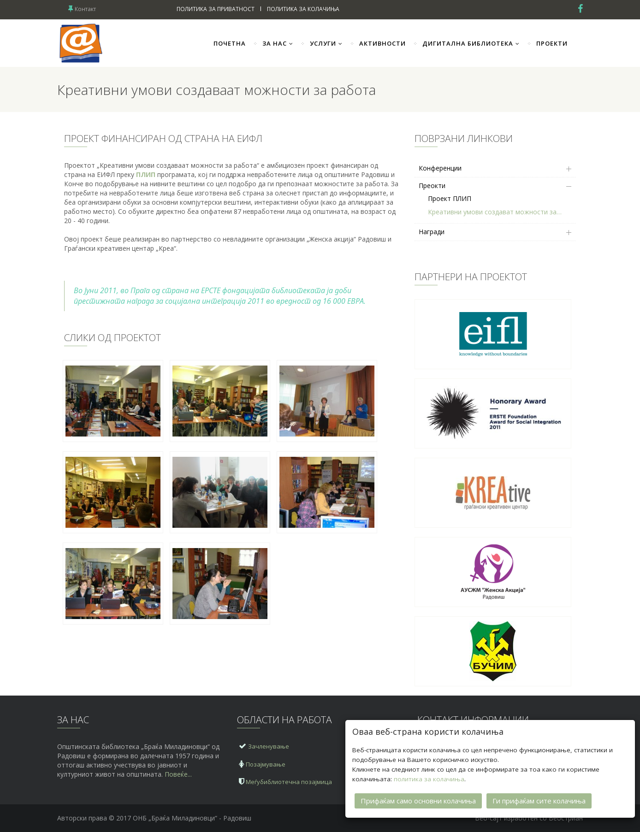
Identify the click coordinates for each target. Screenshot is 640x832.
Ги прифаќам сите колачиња (539, 800)
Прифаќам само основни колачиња (418, 800)
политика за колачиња (429, 778)
